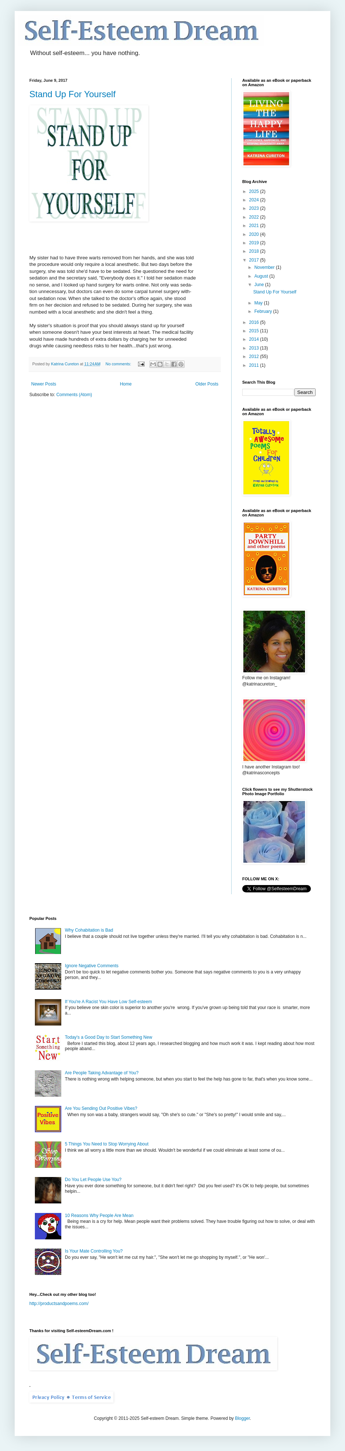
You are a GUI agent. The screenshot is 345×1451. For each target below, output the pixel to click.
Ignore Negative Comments (92, 965)
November (265, 267)
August (261, 276)
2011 (254, 365)
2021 (254, 225)
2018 (254, 251)
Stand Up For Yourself (72, 94)
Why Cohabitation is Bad (89, 930)
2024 (254, 199)
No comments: (119, 364)
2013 (254, 348)
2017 (254, 260)
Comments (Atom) (74, 394)
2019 (254, 242)
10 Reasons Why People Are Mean (99, 1215)
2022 (254, 217)
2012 (254, 356)
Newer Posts (43, 384)
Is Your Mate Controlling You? (94, 1251)
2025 (254, 191)
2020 (254, 234)
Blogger (242, 1418)
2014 (254, 339)
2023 (254, 208)
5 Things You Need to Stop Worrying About (107, 1144)
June (259, 284)
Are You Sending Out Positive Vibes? (101, 1108)
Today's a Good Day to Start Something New (108, 1037)
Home (126, 384)
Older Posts (206, 384)
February (263, 311)
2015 (254, 330)
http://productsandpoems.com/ (58, 1303)
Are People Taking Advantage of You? (102, 1072)
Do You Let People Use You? (93, 1179)
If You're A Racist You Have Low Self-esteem (108, 1001)
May (259, 303)
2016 (254, 322)
